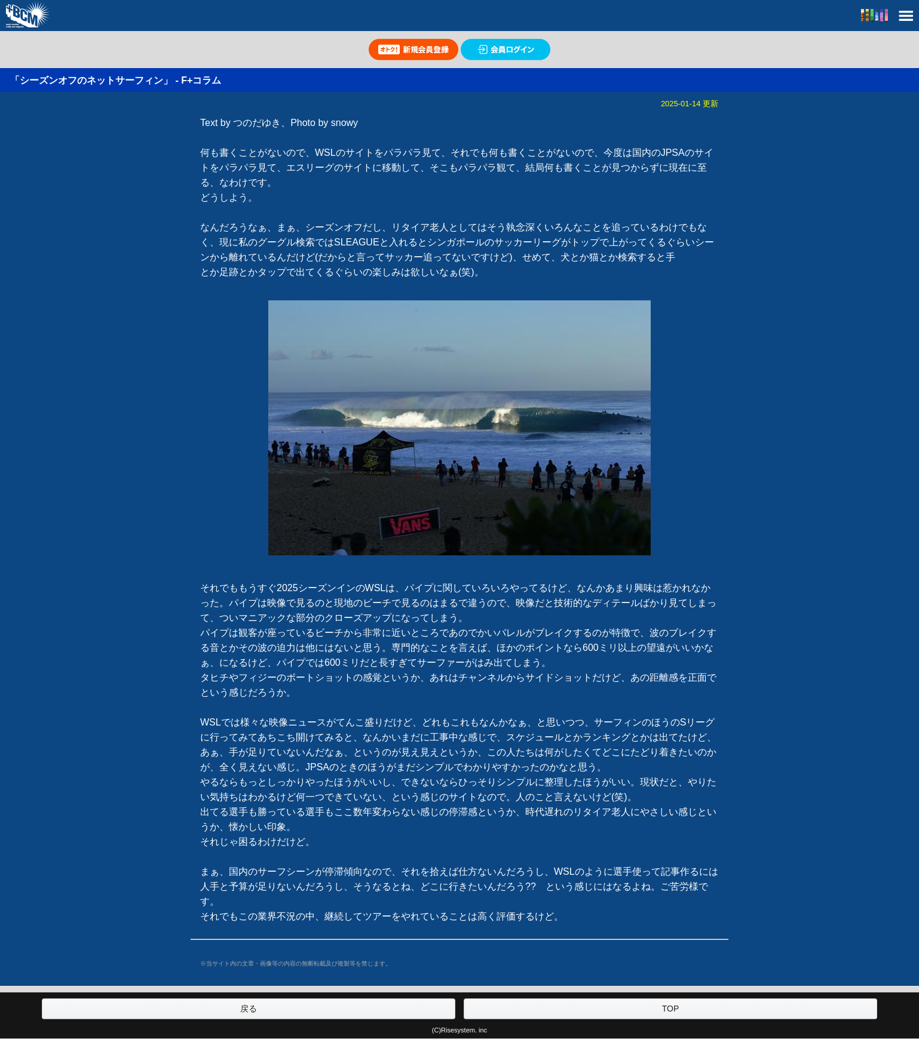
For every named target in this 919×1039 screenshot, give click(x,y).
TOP (670, 1008)
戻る (248, 1008)
